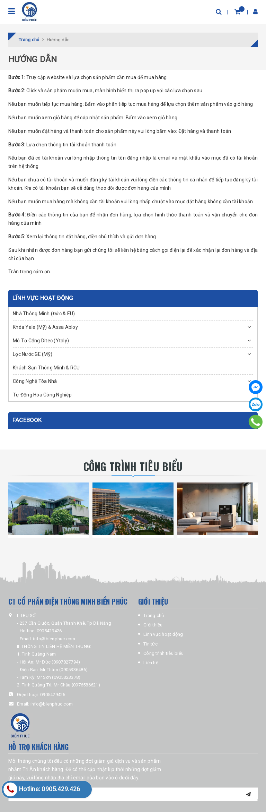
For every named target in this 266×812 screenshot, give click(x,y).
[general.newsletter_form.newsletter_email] (133, 794)
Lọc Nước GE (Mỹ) (32, 354)
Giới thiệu (153, 624)
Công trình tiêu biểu (163, 653)
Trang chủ (153, 615)
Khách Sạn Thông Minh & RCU (46, 367)
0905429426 (52, 694)
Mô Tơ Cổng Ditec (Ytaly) (41, 340)
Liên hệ (150, 662)
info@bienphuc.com (51, 704)
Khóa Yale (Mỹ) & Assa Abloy (45, 327)
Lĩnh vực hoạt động (163, 634)
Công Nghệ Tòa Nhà (35, 381)
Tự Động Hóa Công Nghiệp (42, 395)
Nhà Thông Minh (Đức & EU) (44, 313)
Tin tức (150, 644)
